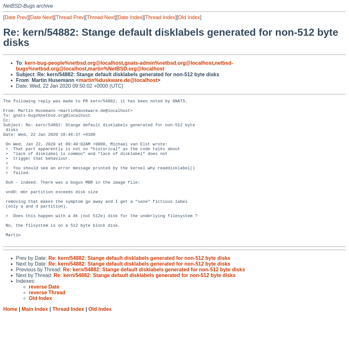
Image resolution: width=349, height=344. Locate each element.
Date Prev (15, 17)
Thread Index (160, 17)
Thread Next (101, 17)
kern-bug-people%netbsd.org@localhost (74, 63)
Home (10, 337)
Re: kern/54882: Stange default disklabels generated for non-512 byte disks (139, 286)
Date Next (41, 17)
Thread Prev (70, 17)
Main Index (35, 337)
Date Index (130, 17)
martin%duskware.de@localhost (118, 80)
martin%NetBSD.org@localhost (126, 68)
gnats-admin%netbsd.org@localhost (169, 63)
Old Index (189, 17)
